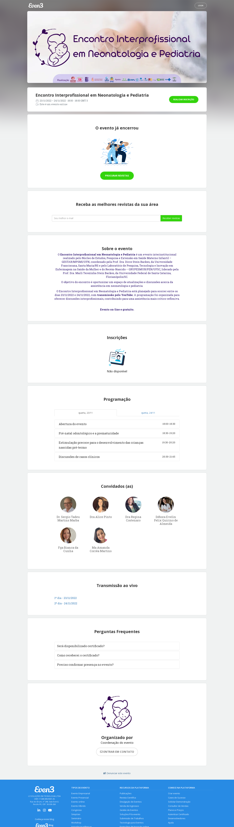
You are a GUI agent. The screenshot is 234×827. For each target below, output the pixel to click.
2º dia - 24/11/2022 (65, 603)
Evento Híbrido (78, 806)
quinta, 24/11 (148, 412)
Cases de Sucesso (177, 797)
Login (200, 5)
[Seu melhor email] (106, 218)
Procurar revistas (117, 175)
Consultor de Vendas (178, 806)
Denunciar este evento (117, 773)
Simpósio (75, 814)
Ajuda (171, 822)
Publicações (125, 793)
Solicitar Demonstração (179, 801)
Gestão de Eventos (129, 810)
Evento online (78, 801)
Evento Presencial (80, 797)
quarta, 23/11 (85, 412)
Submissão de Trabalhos (132, 818)
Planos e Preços (176, 810)
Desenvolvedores (176, 818)
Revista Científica (128, 797)
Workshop (76, 822)
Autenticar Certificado (178, 814)
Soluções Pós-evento (130, 814)
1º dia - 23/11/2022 (65, 598)
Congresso (76, 810)
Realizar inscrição (183, 99)
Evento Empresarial (80, 793)
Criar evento (174, 793)
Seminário (76, 818)
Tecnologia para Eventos (131, 822)
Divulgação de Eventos (130, 801)
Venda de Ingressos (129, 806)
